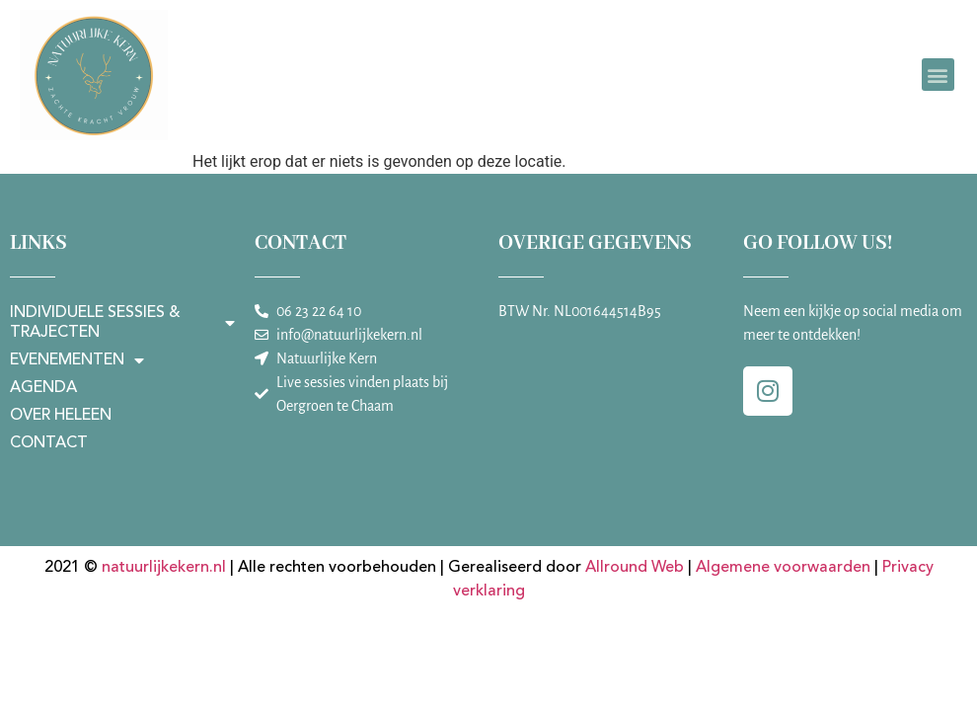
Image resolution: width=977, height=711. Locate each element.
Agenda (43, 388)
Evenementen (77, 360)
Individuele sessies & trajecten (122, 323)
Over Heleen (61, 416)
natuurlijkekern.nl (164, 568)
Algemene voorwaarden (783, 568)
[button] (938, 74)
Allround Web (634, 568)
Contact (49, 443)
